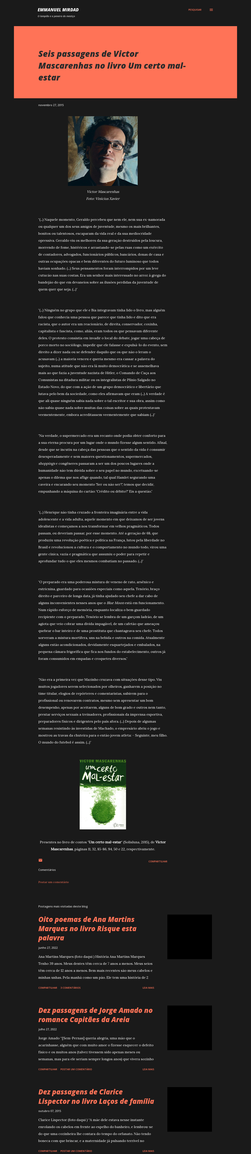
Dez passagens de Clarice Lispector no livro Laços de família (96, 1096)
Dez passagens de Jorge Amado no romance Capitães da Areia (95, 1014)
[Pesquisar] (194, 10)
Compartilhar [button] (158, 861)
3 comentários (70, 987)
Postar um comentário (53, 882)
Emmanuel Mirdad (58, 10)
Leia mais (148, 987)
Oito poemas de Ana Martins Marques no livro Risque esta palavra (87, 928)
